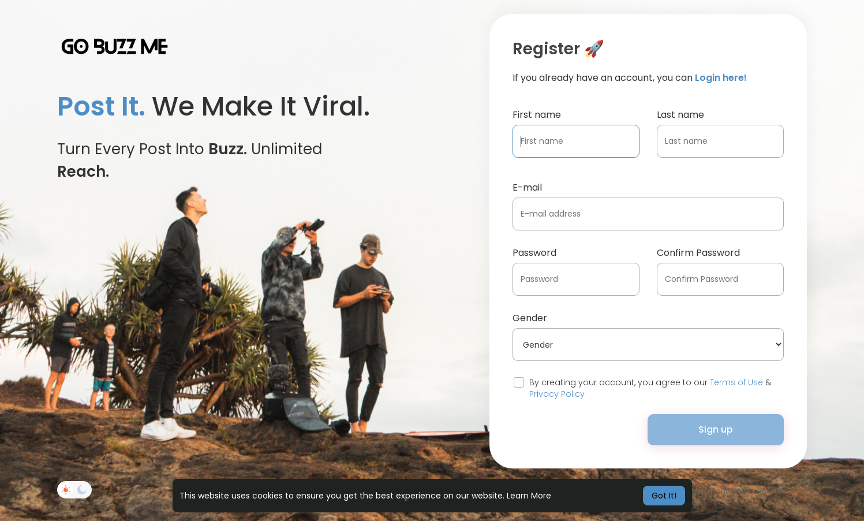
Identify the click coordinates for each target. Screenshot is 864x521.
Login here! (721, 77)
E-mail (527, 187)
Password (534, 252)
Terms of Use (736, 382)
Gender (530, 318)
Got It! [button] (664, 495)
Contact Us (730, 490)
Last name (680, 114)
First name (537, 114)
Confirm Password (698, 252)
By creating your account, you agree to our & (650, 388)
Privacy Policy (557, 394)
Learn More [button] (529, 495)
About (770, 490)
